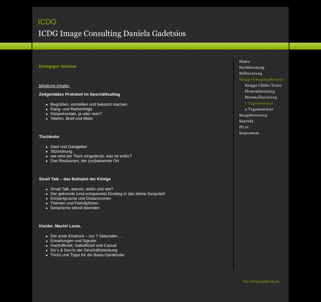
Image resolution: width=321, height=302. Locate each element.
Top (245, 281)
